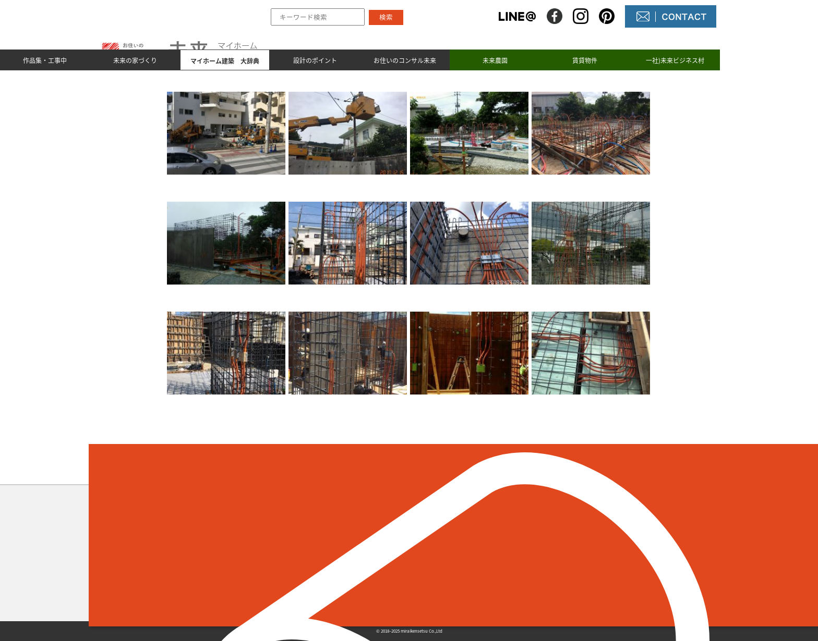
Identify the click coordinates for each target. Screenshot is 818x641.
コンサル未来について (471, 570)
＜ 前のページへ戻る (203, 468)
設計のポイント (315, 60)
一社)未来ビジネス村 (675, 60)
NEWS (441, 553)
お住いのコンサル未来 (405, 60)
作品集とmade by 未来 (348, 535)
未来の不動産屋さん (467, 535)
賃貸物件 (584, 60)
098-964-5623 (203, 565)
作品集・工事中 (45, 60)
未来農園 (495, 60)
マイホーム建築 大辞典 (351, 570)
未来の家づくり (135, 60)
